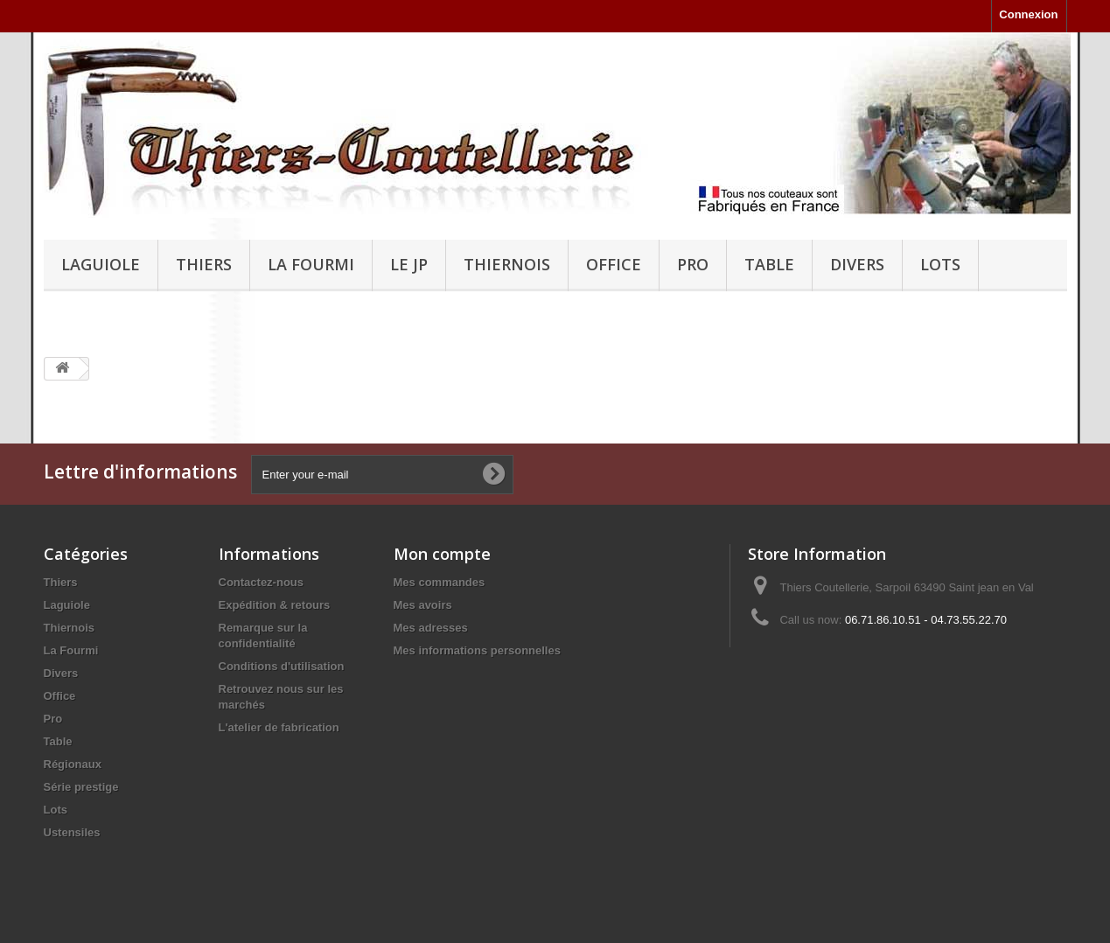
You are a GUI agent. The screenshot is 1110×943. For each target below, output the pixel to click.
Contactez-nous (261, 582)
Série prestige (81, 786)
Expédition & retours (275, 604)
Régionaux (72, 764)
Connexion (1028, 14)
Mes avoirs (423, 604)
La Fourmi (311, 264)
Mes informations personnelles (477, 650)
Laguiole (100, 264)
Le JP (409, 264)
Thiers (204, 264)
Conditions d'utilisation (282, 666)
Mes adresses (431, 627)
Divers (857, 264)
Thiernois (507, 264)
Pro (693, 264)
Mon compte (442, 553)
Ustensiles (72, 832)
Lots (940, 264)
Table (769, 264)
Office (613, 264)
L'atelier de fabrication (279, 727)
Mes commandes (439, 582)
